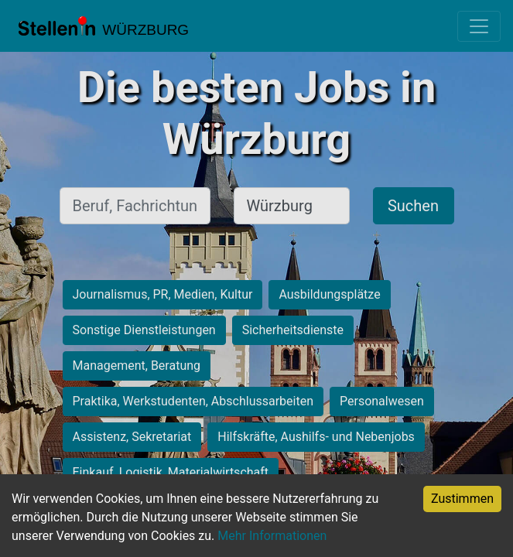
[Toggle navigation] (479, 26)
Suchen (413, 205)
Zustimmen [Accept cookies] (462, 498)
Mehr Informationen (272, 535)
